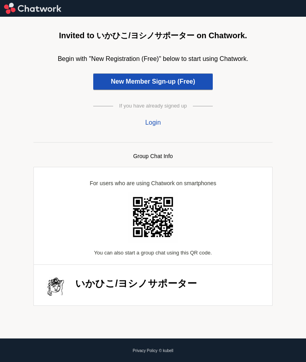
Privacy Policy (145, 350)
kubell (168, 350)
